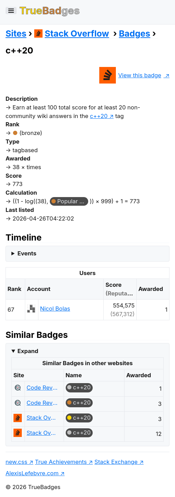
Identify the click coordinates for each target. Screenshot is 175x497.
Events (26, 253)
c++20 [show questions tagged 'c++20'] (99, 116)
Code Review (42, 387)
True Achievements (61, 461)
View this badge (130, 75)
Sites (16, 33)
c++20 (82, 387)
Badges (134, 33)
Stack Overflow (71, 33)
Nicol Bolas (55, 308)
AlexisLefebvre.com (32, 473)
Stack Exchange (116, 461)
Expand (27, 351)
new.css (16, 461)
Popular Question (72, 201)
